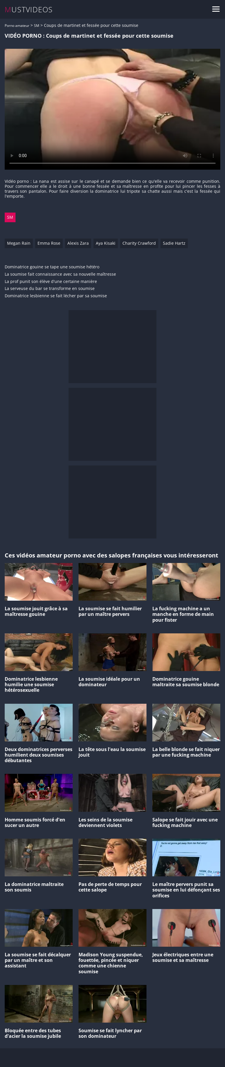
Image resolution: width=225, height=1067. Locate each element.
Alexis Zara (78, 243)
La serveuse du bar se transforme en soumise (50, 288)
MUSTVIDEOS (29, 9)
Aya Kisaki (105, 243)
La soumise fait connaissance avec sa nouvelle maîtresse (60, 274)
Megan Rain (18, 243)
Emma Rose (49, 243)
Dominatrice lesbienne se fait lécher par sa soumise (56, 295)
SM (36, 25)
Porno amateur (17, 25)
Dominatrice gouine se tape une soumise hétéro (52, 267)
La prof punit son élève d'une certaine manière (51, 281)
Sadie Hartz (174, 243)
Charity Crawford (139, 243)
